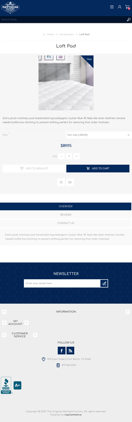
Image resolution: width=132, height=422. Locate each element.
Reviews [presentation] (65, 215)
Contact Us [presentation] (65, 223)
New (89, 59)
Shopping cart (127, 7)
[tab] (65, 207)
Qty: (55, 156)
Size (5, 135)
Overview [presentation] (66, 206)
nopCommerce (73, 415)
